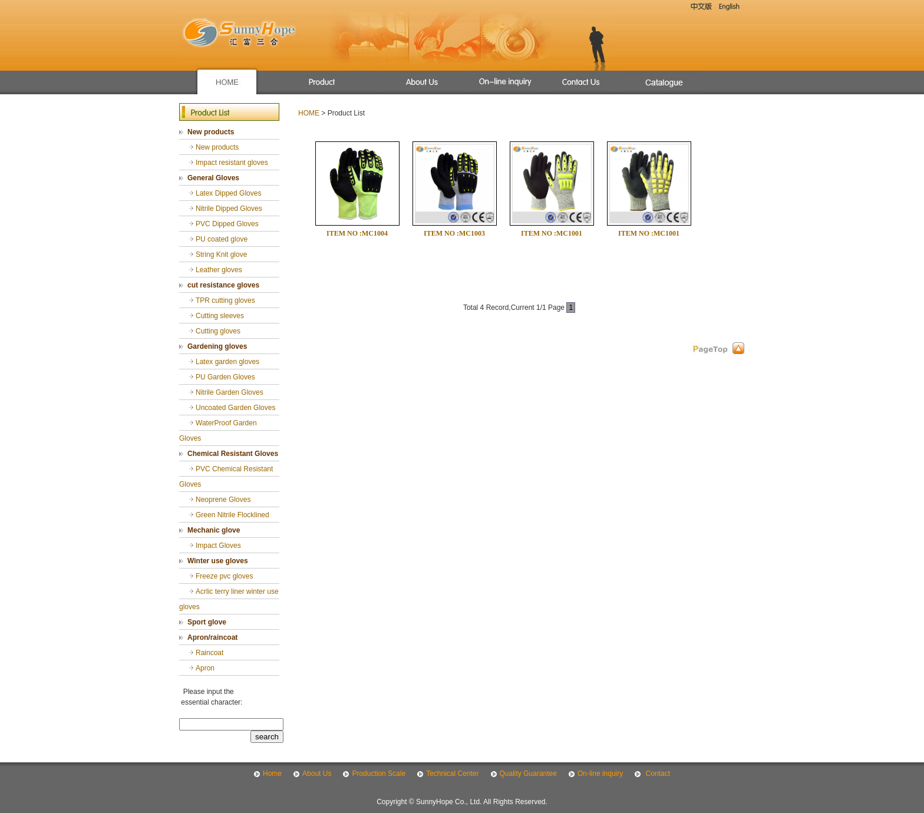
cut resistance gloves (223, 285)
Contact (657, 773)
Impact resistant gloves (232, 162)
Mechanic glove (213, 530)
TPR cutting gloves (225, 300)
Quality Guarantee (528, 773)
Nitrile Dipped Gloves (229, 208)
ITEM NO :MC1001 (551, 233)
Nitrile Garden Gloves (229, 392)
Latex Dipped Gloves (228, 193)
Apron (205, 668)
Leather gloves (219, 270)
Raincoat (209, 653)
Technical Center (452, 773)
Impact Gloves (218, 545)
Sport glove (206, 622)
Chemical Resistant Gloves (232, 454)
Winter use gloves (217, 561)
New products (210, 132)
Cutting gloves (218, 331)
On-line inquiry (600, 773)
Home (272, 773)
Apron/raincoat (212, 637)
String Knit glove (221, 254)
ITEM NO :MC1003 (454, 233)
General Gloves (213, 178)
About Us (316, 773)
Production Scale (378, 773)
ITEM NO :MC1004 (357, 233)
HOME (308, 113)
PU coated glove (222, 239)
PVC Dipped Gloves (227, 224)
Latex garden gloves (227, 362)
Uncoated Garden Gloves (235, 408)
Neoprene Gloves (223, 499)
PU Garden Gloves (225, 377)
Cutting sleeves (220, 316)
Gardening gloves (217, 346)
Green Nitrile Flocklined (232, 515)
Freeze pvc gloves (224, 576)
